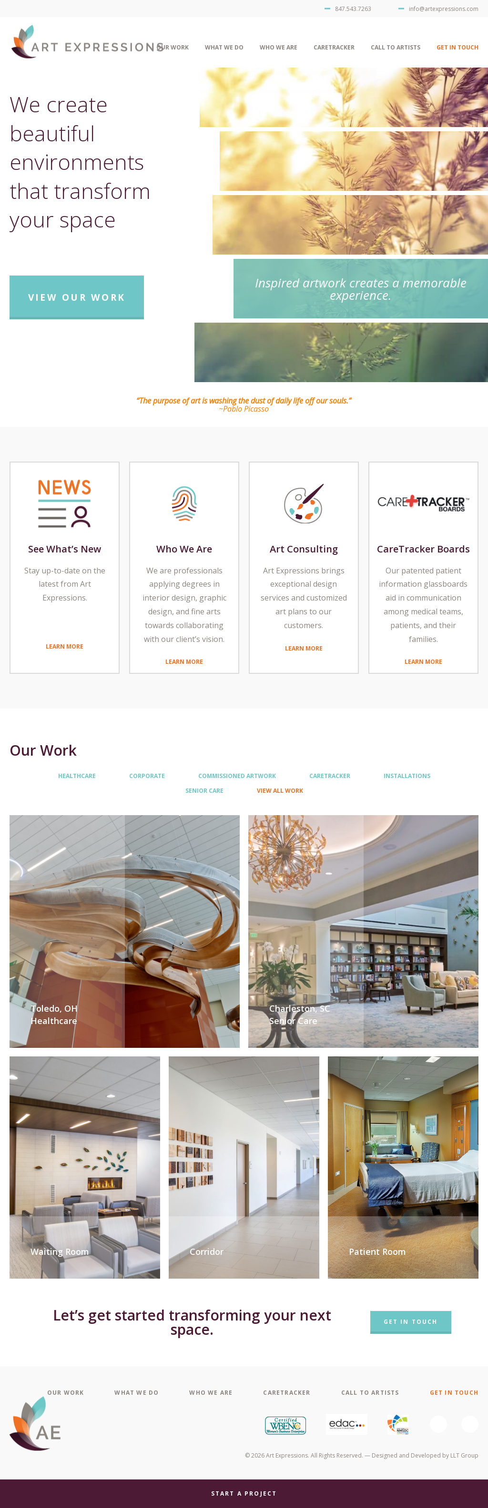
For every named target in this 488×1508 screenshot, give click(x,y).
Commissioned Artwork (237, 776)
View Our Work (77, 297)
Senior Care (204, 791)
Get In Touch (457, 47)
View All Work (280, 791)
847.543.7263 (353, 9)
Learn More (64, 646)
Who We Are (278, 47)
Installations (407, 776)
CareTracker (334, 47)
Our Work (172, 47)
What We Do (224, 47)
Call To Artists (395, 47)
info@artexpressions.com (443, 9)
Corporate (147, 776)
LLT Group (464, 1455)
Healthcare (77, 776)
